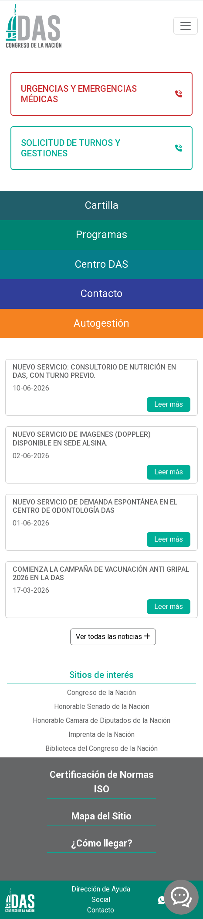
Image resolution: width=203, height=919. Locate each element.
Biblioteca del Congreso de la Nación (101, 748)
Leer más (168, 404)
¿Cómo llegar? (101, 843)
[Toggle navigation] (185, 26)
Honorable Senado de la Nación (101, 706)
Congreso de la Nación (101, 692)
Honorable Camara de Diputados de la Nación (101, 720)
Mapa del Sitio (101, 816)
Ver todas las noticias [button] (113, 636)
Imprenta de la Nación (101, 734)
